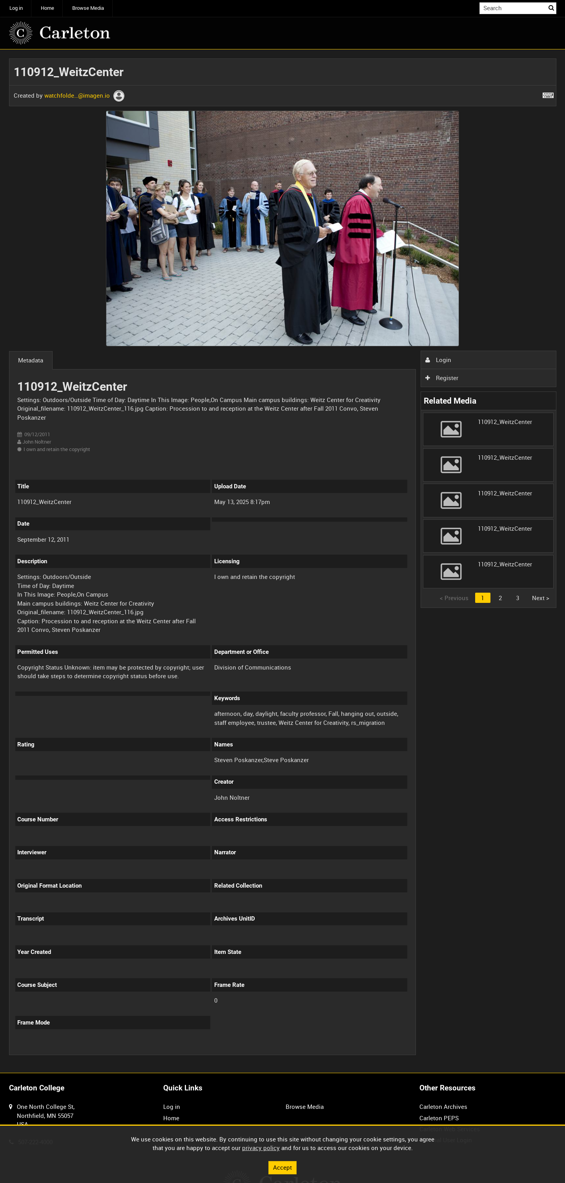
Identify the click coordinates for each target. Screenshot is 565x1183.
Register (441, 378)
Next (540, 598)
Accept (282, 1167)
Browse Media (88, 8)
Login (438, 360)
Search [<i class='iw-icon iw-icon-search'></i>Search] (551, 8)
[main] (282, 561)
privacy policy (261, 1148)
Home (47, 8)
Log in (16, 8)
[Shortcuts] (548, 94)
